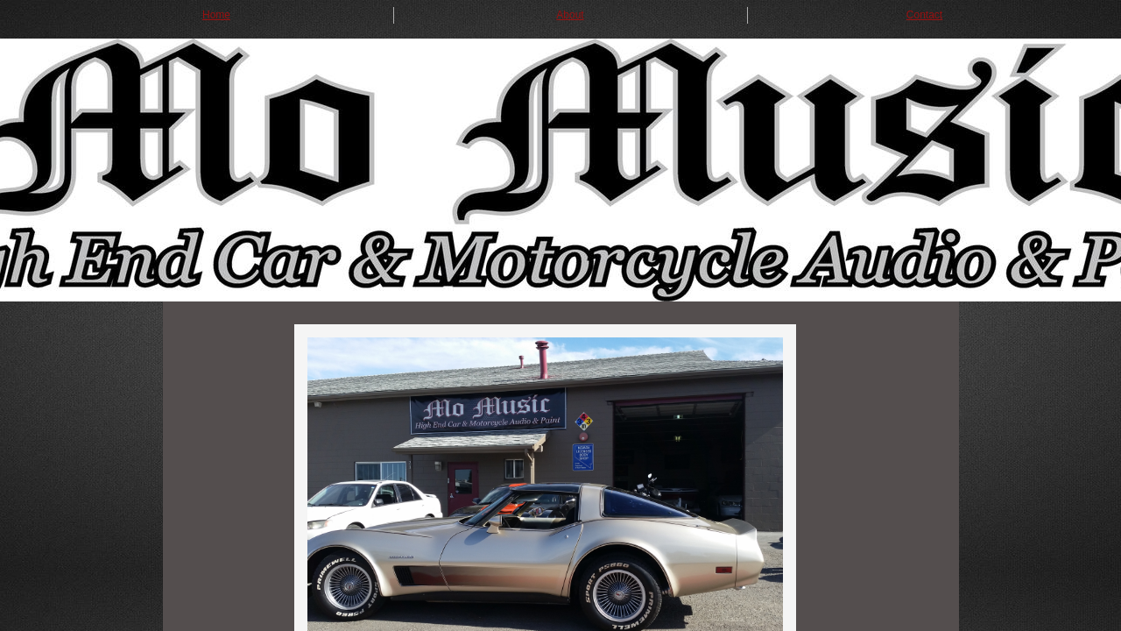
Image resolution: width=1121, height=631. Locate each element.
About (569, 15)
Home (216, 15)
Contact (924, 15)
